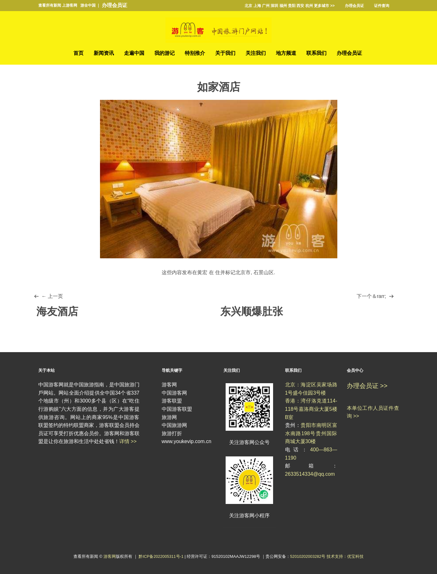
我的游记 (164, 53)
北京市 (243, 272)
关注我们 (256, 53)
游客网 (109, 556)
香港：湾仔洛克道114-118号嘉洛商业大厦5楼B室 (311, 409)
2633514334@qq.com (310, 474)
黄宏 (202, 272)
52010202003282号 (308, 556)
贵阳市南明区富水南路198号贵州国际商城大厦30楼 (311, 433)
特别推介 (195, 53)
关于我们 (225, 53)
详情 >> (128, 441)
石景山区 (263, 272)
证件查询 (381, 5)
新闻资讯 (104, 53)
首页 (78, 53)
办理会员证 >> (367, 386)
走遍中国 (134, 53)
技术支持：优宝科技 (346, 556)
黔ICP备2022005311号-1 (161, 556)
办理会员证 (114, 5)
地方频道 (286, 53)
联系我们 (316, 53)
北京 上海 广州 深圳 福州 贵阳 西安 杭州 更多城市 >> (289, 5)
